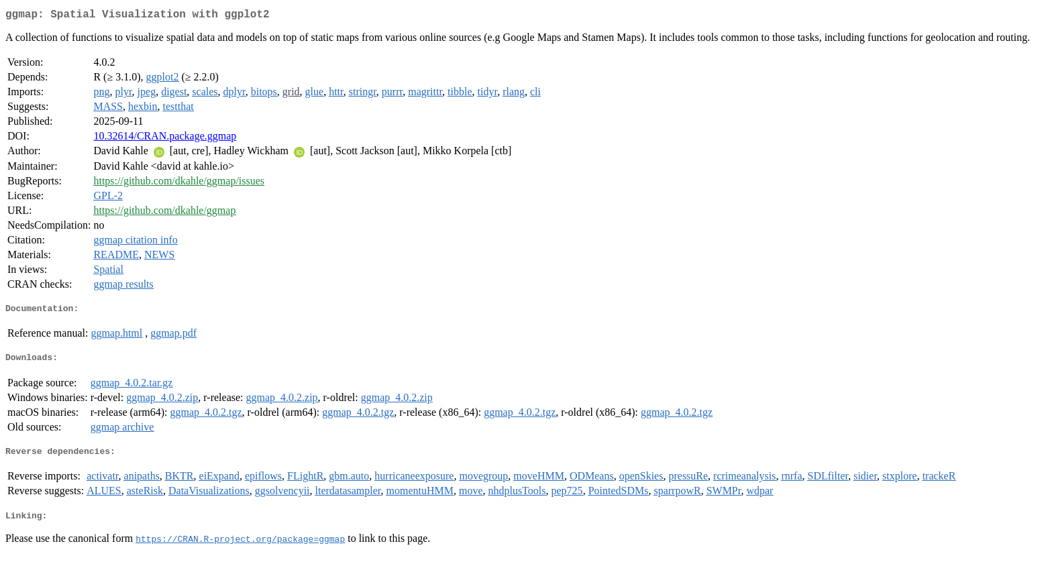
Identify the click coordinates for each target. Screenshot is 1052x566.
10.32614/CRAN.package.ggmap (164, 138)
